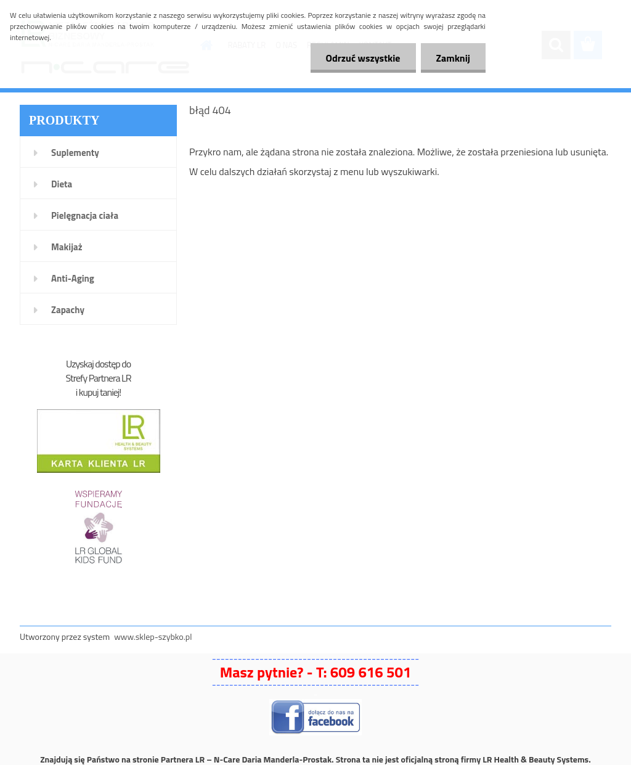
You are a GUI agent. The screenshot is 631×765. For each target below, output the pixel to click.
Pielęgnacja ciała (84, 215)
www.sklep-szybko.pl (153, 636)
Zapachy (67, 310)
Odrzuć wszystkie (363, 58)
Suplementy (75, 152)
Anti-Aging (72, 278)
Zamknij (453, 58)
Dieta (61, 184)
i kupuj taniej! (98, 392)
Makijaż (67, 247)
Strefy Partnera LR (98, 377)
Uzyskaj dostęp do (98, 363)
